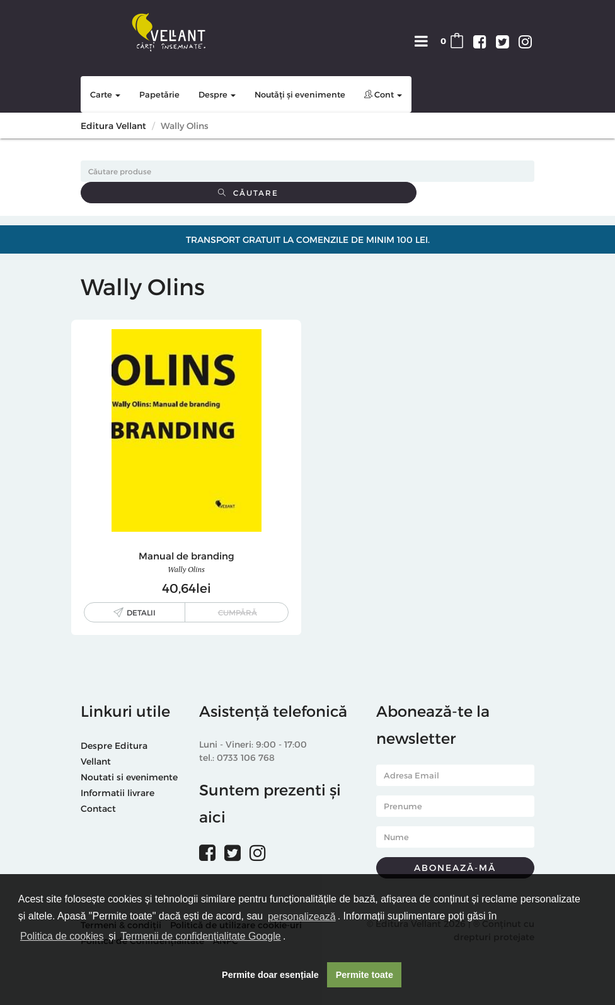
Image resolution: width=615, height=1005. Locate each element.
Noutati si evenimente (129, 777)
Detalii (141, 612)
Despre (217, 94)
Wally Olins (186, 569)
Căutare (248, 192)
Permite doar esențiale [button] (270, 975)
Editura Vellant (113, 125)
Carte (105, 94)
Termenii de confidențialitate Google (200, 936)
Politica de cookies (62, 936)
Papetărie (159, 94)
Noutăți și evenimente (300, 94)
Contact (98, 808)
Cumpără (237, 612)
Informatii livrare (117, 792)
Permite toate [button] (364, 975)
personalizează (302, 916)
